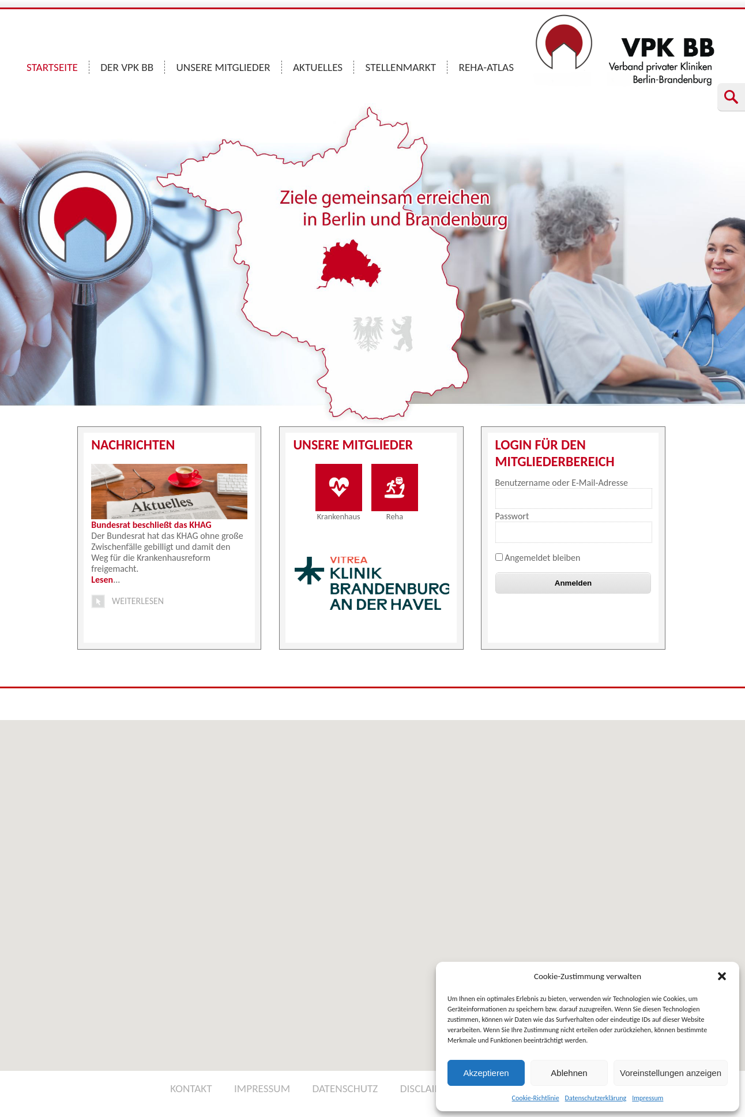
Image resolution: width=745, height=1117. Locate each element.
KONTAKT (191, 1088)
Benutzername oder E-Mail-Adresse (561, 482)
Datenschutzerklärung (596, 1098)
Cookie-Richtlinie (535, 1098)
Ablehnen (569, 1073)
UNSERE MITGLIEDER (223, 67)
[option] (373, 583)
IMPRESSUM (262, 1088)
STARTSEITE (52, 67)
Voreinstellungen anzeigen (670, 1073)
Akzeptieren (486, 1073)
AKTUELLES (318, 67)
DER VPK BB (126, 67)
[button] (722, 976)
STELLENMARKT (401, 67)
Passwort (512, 516)
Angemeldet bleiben (538, 557)
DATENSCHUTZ (345, 1088)
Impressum (647, 1098)
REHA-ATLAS (486, 67)
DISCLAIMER (428, 1088)
